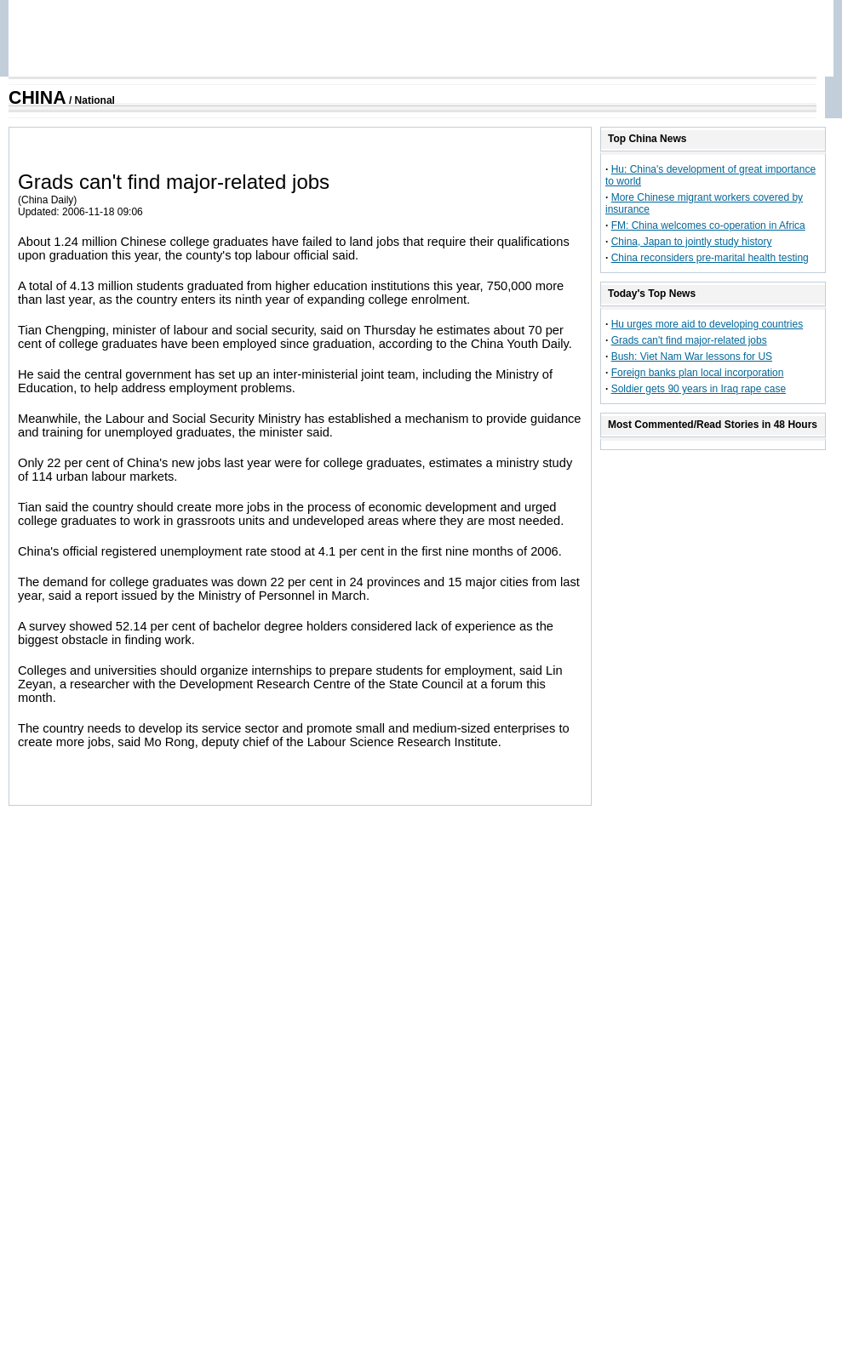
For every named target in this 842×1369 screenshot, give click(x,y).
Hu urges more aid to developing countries (707, 324)
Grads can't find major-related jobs (689, 340)
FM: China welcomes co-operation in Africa (708, 225)
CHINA (37, 98)
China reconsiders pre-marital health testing (710, 258)
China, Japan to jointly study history (691, 242)
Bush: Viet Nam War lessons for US (691, 356)
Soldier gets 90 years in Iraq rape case (698, 389)
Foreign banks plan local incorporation (697, 373)
